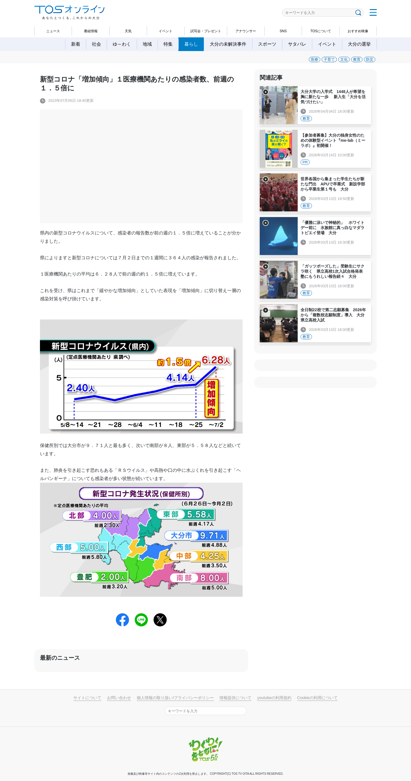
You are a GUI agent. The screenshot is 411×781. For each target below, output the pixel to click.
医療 (314, 59)
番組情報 (91, 31)
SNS (283, 31)
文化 (344, 59)
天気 (128, 31)
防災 (369, 59)
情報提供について (235, 697)
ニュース (53, 31)
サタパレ (297, 44)
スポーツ (267, 44)
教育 (356, 59)
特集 (168, 44)
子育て (329, 59)
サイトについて (87, 697)
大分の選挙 (359, 44)
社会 (96, 44)
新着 (75, 44)
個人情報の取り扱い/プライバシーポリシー (175, 697)
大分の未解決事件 (228, 44)
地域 (147, 44)
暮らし (191, 44)
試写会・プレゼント (205, 31)
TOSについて (320, 31)
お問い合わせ (119, 697)
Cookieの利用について (317, 697)
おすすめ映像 (358, 31)
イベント (165, 31)
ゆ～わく (122, 44)
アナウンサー (245, 31)
